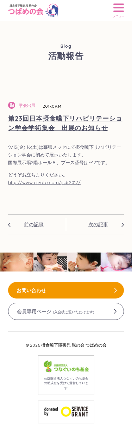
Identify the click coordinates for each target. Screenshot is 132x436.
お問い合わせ (31, 290)
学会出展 (27, 105)
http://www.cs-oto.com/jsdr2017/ (44, 182)
